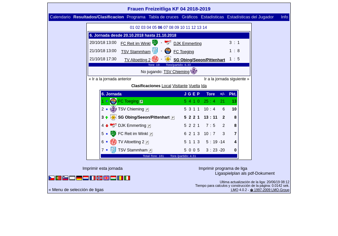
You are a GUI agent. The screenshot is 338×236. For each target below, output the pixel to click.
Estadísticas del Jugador (250, 16)
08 (171, 27)
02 (137, 27)
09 (176, 27)
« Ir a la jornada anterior (110, 79)
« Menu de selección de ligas (76, 189)
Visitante (180, 86)
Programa (136, 16)
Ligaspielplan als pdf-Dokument (245, 173)
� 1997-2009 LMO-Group (269, 190)
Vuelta (194, 86)
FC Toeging (183, 51)
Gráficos (189, 16)
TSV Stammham (136, 51)
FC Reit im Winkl (135, 43)
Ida (204, 86)
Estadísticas (212, 16)
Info (284, 16)
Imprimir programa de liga (223, 168)
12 (193, 27)
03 (143, 27)
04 (148, 27)
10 (182, 27)
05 (154, 27)
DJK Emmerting (187, 43)
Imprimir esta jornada (102, 168)
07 (165, 27)
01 (132, 27)
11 (188, 27)
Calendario (60, 16)
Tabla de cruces (164, 16)
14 (204, 27)
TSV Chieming (177, 71)
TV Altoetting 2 (137, 60)
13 (199, 27)
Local (166, 86)
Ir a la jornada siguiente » (226, 79)
